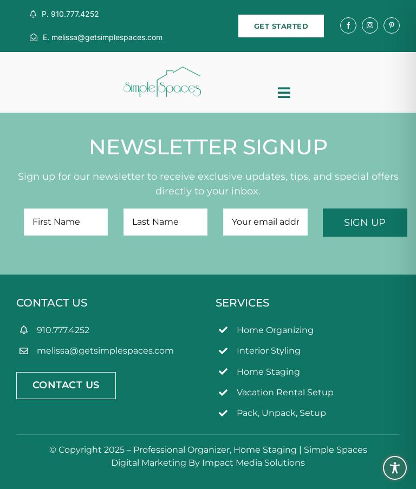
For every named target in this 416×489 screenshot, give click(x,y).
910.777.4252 (63, 330)
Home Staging (268, 372)
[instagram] (370, 25)
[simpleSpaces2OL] (162, 71)
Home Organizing (275, 330)
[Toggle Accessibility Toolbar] (395, 468)
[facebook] (348, 25)
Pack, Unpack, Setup (281, 413)
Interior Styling (269, 350)
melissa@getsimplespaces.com (105, 350)
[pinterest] (392, 25)
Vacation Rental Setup (285, 392)
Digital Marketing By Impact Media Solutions (208, 463)
